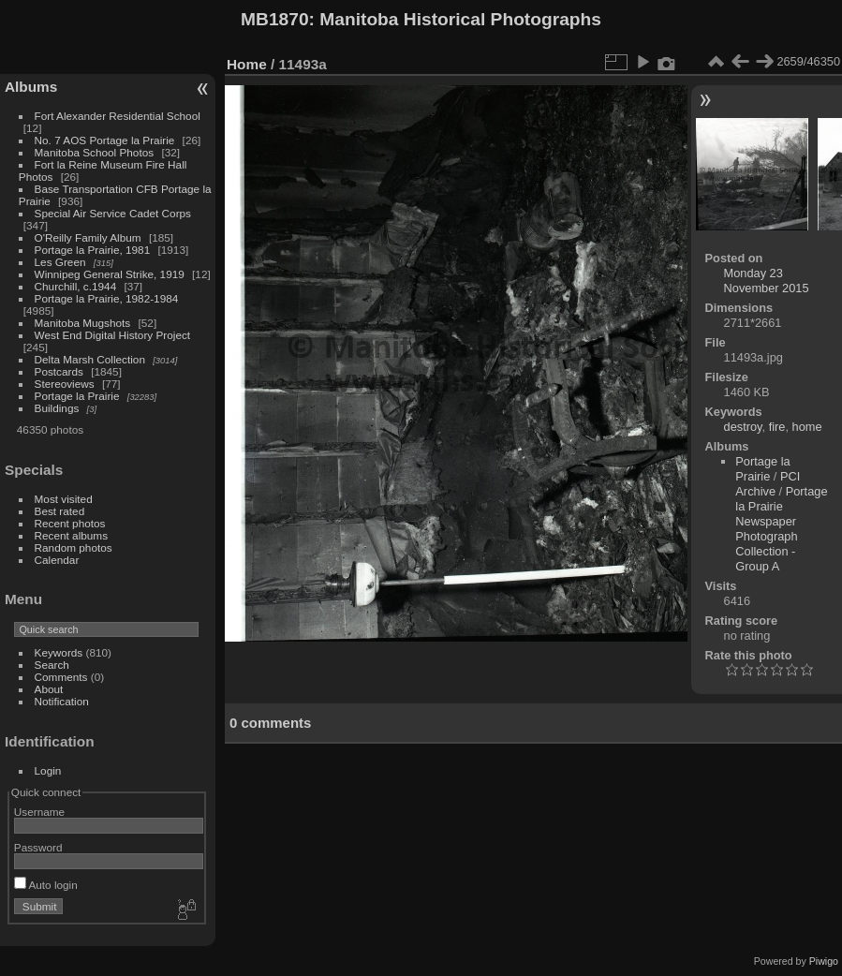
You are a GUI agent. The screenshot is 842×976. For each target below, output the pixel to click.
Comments (61, 677)
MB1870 (275, 19)
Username (39, 812)
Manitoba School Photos (95, 152)
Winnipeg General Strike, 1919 (110, 274)
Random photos (73, 547)
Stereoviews (65, 383)
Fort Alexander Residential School (117, 116)
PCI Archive (767, 483)
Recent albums (71, 535)
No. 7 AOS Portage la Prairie (105, 140)
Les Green (60, 262)
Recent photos (70, 523)
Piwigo (823, 961)
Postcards (59, 371)
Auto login (46, 885)
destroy (743, 427)
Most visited (64, 499)
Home (247, 64)
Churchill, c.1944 (76, 286)
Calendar (57, 560)
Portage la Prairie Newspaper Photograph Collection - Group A (781, 528)
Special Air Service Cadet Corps (113, 213)
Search (52, 664)
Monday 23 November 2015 (766, 280)
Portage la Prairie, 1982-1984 (107, 298)
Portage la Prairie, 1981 (93, 250)
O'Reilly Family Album (88, 237)
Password (38, 847)
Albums (31, 87)
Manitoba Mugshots (83, 323)
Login (48, 770)
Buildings (57, 408)
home (807, 427)
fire (777, 427)
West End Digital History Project (113, 335)
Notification (62, 701)
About (49, 689)
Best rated (60, 511)
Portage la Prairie (77, 396)
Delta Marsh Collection (90, 359)
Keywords (59, 652)
